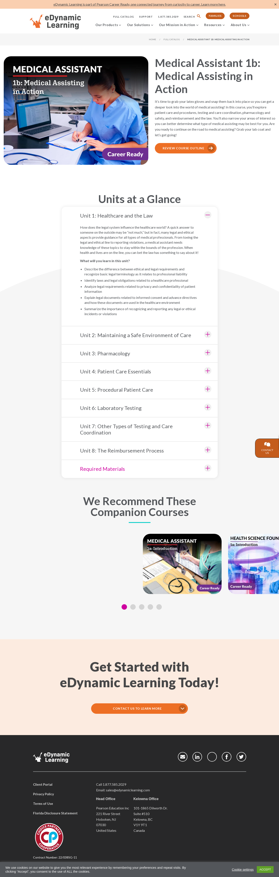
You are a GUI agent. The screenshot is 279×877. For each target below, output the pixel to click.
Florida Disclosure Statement (55, 813)
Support (146, 16)
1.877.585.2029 (168, 16)
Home (152, 39)
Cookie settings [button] (243, 869)
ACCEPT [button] (265, 869)
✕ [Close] (275, 4)
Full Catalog (123, 16)
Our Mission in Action (177, 25)
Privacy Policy (43, 794)
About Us (238, 25)
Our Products (106, 25)
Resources (213, 25)
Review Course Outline (183, 148)
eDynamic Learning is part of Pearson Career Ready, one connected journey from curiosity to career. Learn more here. (139, 4)
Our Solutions (138, 25)
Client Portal (42, 784)
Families (215, 15)
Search (189, 16)
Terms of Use (43, 803)
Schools (239, 15)
